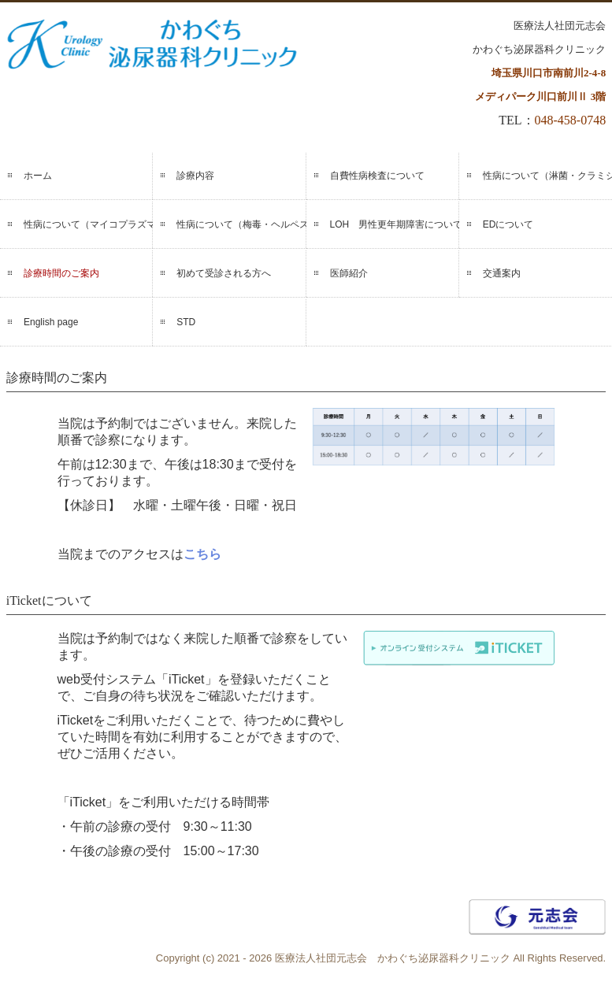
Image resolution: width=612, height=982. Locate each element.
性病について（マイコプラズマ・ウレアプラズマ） (88, 224)
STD (185, 322)
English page (51, 322)
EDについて (508, 224)
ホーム (38, 175)
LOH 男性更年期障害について (394, 224)
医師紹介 (349, 273)
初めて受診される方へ (223, 273)
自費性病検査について (377, 175)
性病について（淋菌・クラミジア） (547, 175)
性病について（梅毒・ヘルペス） (241, 224)
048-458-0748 (570, 120)
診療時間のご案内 (61, 273)
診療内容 (195, 175)
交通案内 (502, 273)
